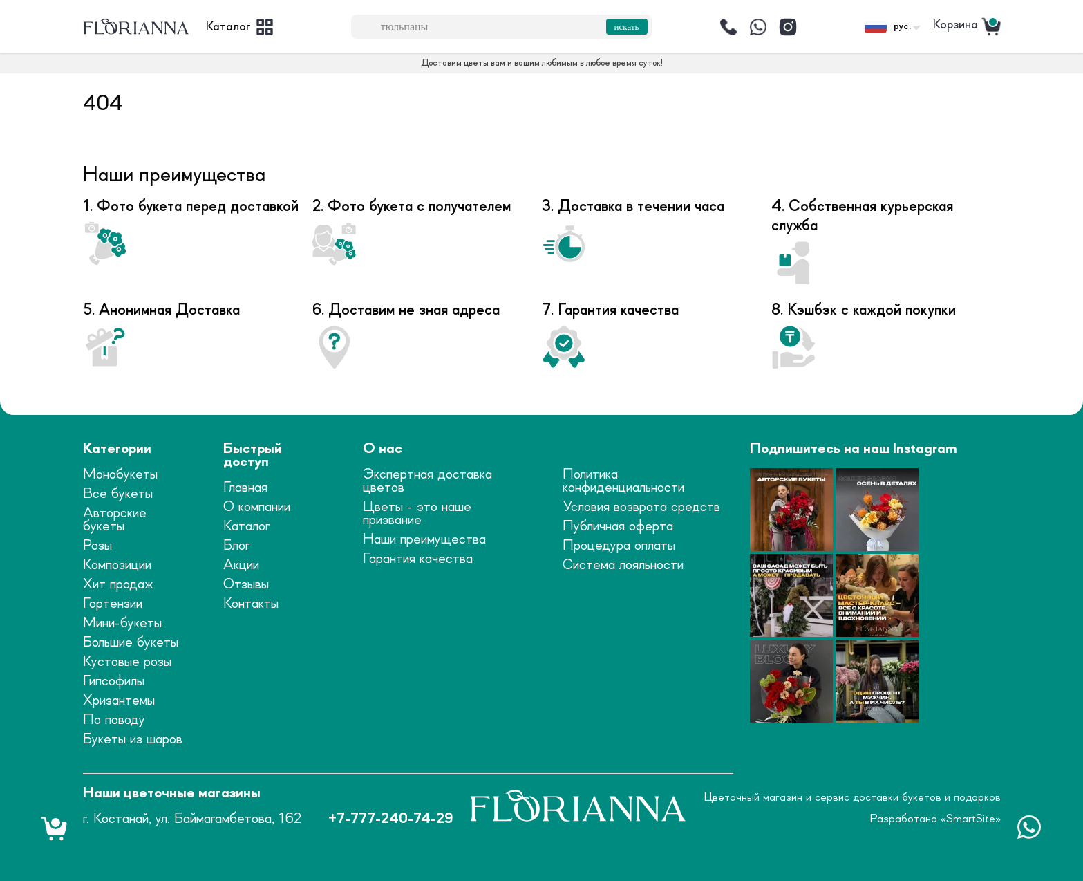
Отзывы (246, 584)
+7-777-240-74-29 (390, 819)
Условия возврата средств (641, 507)
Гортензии (112, 604)
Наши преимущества (424, 539)
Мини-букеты (122, 623)
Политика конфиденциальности (623, 481)
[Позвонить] (728, 27)
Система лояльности (623, 565)
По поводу (114, 720)
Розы (97, 546)
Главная (245, 487)
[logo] (136, 27)
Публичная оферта (618, 526)
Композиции (117, 565)
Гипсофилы (113, 681)
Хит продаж (118, 584)
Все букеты (118, 494)
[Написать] (758, 27)
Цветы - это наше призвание (417, 514)
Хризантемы (119, 700)
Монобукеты (120, 474)
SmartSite (970, 819)
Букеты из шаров (132, 739)
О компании (256, 507)
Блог (236, 546)
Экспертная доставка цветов (427, 481)
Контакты (251, 604)
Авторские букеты (115, 520)
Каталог (246, 526)
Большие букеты (130, 642)
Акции (241, 565)
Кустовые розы (127, 662)
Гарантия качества (418, 559)
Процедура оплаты (619, 546)
